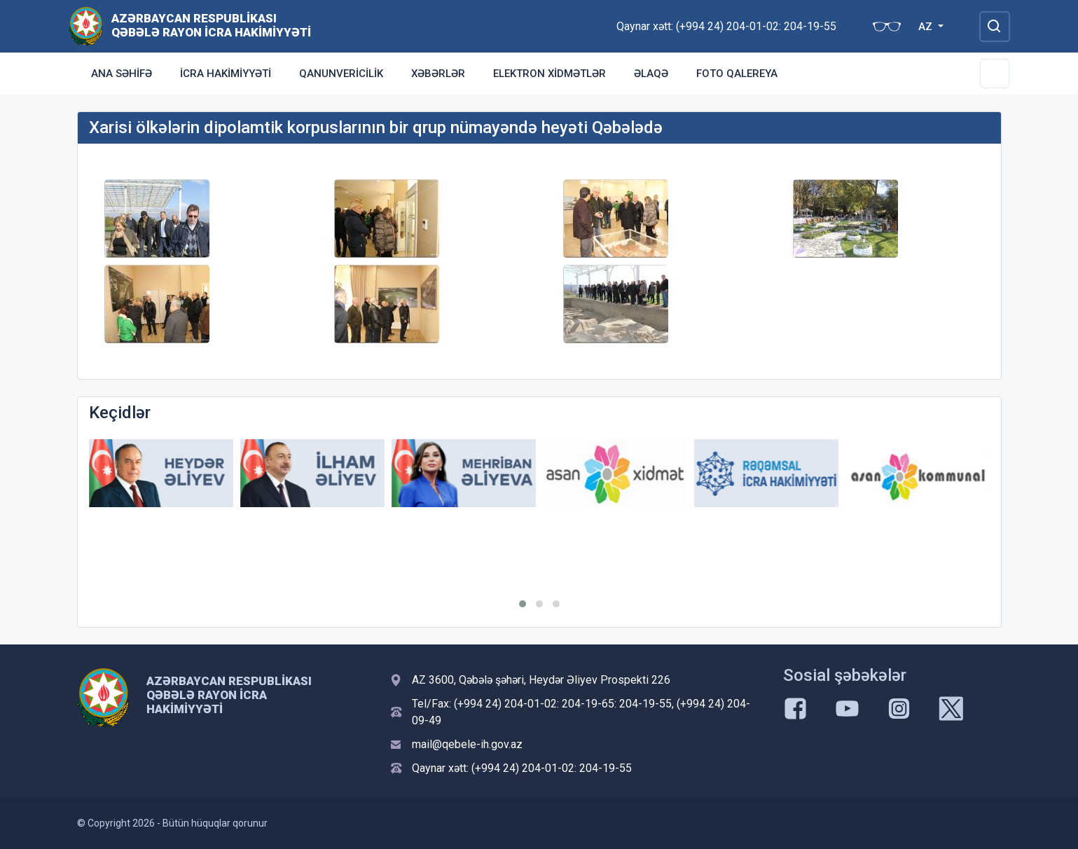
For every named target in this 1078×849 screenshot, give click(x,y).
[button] (522, 604)
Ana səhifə (121, 73)
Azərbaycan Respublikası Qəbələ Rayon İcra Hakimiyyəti (211, 25)
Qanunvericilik (341, 73)
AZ (926, 26)
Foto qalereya (737, 73)
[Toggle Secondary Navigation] (994, 73)
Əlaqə (651, 73)
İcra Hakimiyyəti (225, 73)
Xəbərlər (438, 73)
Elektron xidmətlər (549, 73)
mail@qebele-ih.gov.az (467, 744)
